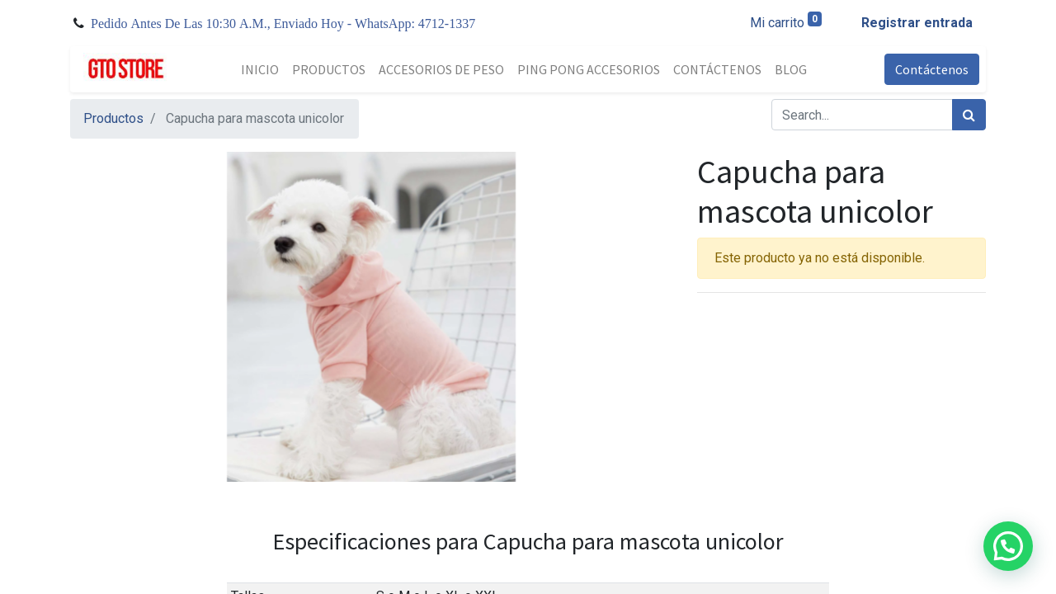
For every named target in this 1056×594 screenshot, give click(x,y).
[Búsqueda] (969, 114)
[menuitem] (259, 69)
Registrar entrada (917, 23)
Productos (113, 118)
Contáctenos (932, 69)
